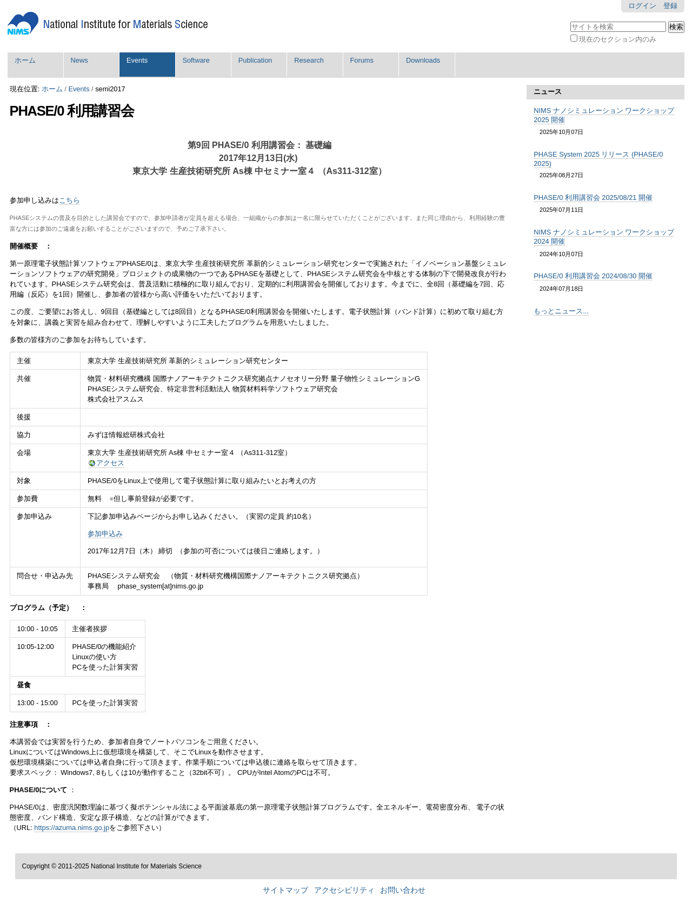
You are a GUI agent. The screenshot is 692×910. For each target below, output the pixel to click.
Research (309, 60)
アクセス (110, 463)
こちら (69, 200)
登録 (670, 6)
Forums (362, 60)
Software (196, 60)
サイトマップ (285, 890)
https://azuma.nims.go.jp (71, 828)
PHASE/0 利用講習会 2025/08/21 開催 (593, 197)
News (79, 60)
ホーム (25, 60)
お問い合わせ (402, 890)
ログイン (642, 6)
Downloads (423, 60)
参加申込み (105, 534)
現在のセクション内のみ (617, 39)
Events (137, 60)
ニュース (548, 92)
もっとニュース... (561, 311)
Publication (255, 60)
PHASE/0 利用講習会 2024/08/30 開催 (593, 276)
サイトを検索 (569, 20)
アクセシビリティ (344, 890)
